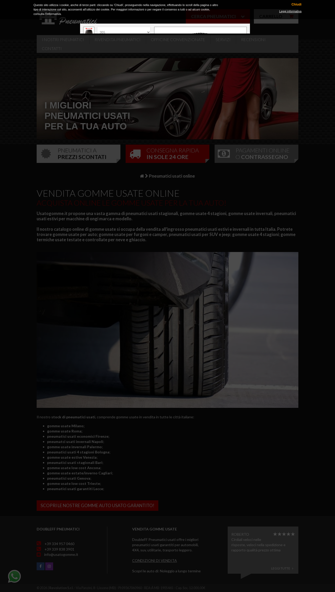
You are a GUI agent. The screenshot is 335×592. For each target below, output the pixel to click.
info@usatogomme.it (61, 554)
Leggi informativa (290, 11)
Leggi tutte (282, 568)
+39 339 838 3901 (59, 549)
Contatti (52, 48)
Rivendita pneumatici (117, 39)
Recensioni (253, 39)
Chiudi (297, 4)
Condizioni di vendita (154, 560)
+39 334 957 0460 (59, 543)
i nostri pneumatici (63, 39)
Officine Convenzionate (178, 39)
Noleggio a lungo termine (180, 571)
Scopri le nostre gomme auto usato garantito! (97, 505)
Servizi (223, 39)
